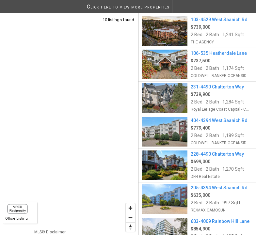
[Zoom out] (130, 217)
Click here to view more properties (128, 7)
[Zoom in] (130, 208)
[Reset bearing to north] (130, 227)
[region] (69, 124)
